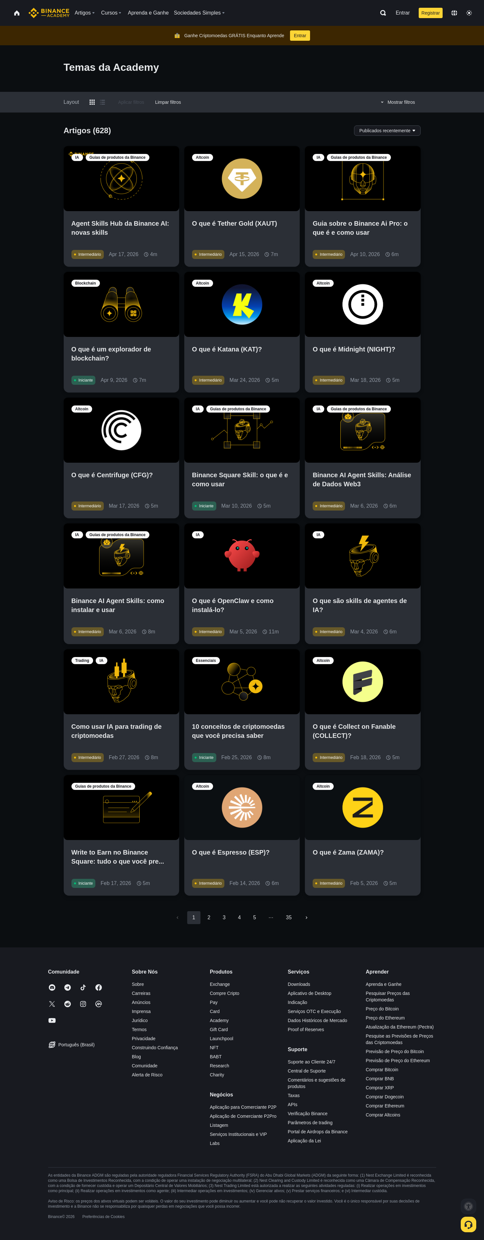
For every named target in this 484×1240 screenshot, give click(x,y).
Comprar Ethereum (385, 1105)
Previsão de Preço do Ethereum (398, 1060)
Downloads (299, 984)
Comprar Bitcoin (382, 1069)
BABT (216, 1056)
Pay (214, 1002)
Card (215, 1011)
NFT (214, 1047)
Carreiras (141, 993)
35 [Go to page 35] (289, 917)
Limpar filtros (168, 102)
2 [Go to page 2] (209, 917)
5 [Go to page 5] (254, 917)
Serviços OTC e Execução (314, 1011)
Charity (217, 1074)
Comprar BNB (380, 1078)
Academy (219, 1020)
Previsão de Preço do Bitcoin (395, 1051)
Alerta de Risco (147, 1074)
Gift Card (219, 1029)
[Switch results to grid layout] (92, 102)
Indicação (297, 1002)
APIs (292, 1104)
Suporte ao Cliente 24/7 (311, 1061)
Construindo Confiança (155, 1047)
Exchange (220, 984)
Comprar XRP (380, 1087)
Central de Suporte (307, 1070)
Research (219, 1065)
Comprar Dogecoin (385, 1096)
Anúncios (141, 1002)
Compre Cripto (224, 993)
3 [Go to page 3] (224, 917)
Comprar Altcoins (383, 1114)
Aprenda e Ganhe (384, 984)
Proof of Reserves (306, 1029)
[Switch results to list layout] (102, 102)
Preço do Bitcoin (382, 1008)
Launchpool (221, 1038)
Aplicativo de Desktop (309, 993)
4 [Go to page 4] (239, 917)
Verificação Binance (308, 1113)
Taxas (294, 1095)
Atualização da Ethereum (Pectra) (400, 1027)
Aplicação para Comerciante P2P (243, 1107)
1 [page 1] (193, 917)
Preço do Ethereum (385, 1017)
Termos (139, 1029)
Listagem (219, 1125)
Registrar (431, 13)
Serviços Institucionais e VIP (238, 1134)
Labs (215, 1143)
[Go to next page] (306, 917)
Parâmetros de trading (310, 1122)
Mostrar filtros (397, 102)
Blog (136, 1056)
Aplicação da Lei (304, 1140)
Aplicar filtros (131, 102)
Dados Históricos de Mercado (317, 1020)
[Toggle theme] (469, 12)
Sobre (138, 984)
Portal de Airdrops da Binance (318, 1131)
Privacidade (144, 1038)
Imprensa (141, 1011)
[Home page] (49, 13)
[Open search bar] (381, 13)
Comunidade (144, 1065)
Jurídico (140, 1020)
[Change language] (454, 13)
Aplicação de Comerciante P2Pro (243, 1116)
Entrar (403, 13)
